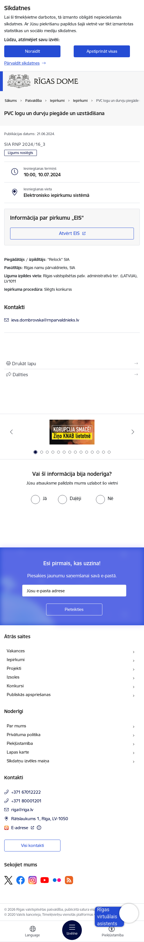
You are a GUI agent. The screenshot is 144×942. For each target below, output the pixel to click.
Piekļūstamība (20, 743)
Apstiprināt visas (102, 51)
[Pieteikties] (74, 609)
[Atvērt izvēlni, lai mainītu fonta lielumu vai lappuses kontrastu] (112, 932)
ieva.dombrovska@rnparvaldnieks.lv (45, 320)
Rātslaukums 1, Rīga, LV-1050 (39, 818)
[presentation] (47, 525)
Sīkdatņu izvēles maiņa (28, 760)
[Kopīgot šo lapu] (72, 374)
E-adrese (20, 827)
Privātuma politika (23, 734)
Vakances (16, 650)
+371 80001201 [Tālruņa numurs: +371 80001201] (26, 801)
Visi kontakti (32, 845)
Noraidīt (32, 51)
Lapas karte (18, 752)
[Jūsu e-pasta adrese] (74, 591)
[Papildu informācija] (39, 828)
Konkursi (15, 685)
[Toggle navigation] (72, 930)
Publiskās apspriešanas (29, 694)
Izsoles (13, 677)
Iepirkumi (15, 659)
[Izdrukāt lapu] (72, 363)
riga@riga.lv (22, 809)
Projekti (14, 668)
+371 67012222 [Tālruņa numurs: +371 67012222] (26, 792)
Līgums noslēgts (20, 153)
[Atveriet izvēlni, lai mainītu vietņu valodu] (32, 932)
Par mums (16, 725)
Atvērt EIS (69, 233)
